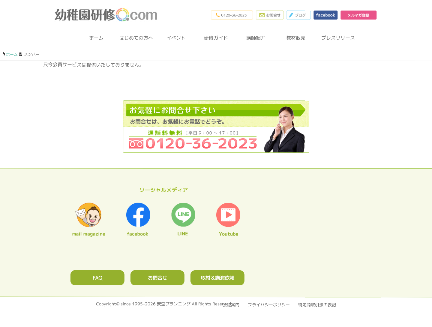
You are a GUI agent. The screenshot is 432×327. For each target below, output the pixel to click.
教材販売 (295, 37)
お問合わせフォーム (270, 15)
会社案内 (231, 305)
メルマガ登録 (358, 15)
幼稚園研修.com (107, 15)
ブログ (298, 15)
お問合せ (157, 277)
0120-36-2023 (232, 15)
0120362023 (216, 126)
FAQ (97, 277)
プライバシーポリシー (269, 305)
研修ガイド (216, 37)
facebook (326, 15)
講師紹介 (256, 37)
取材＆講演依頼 (217, 277)
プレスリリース (335, 37)
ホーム (96, 37)
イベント (176, 37)
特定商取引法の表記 (317, 305)
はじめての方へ (136, 37)
